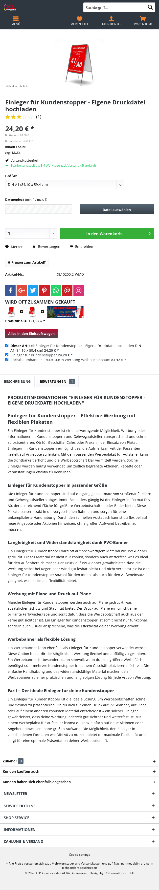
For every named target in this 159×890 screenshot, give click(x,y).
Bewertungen (46, 246)
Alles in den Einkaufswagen (31, 333)
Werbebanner (25, 647)
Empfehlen (81, 246)
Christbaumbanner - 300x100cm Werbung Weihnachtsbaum (60, 359)
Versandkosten (91, 863)
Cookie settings (79, 855)
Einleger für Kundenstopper (33, 355)
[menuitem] (143, 21)
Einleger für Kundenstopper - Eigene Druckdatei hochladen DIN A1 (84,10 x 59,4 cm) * (75, 348)
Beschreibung (17, 381)
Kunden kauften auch (21, 771)
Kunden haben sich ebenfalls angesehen (37, 781)
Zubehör (17, 761)
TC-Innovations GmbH (119, 873)
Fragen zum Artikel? (27, 262)
